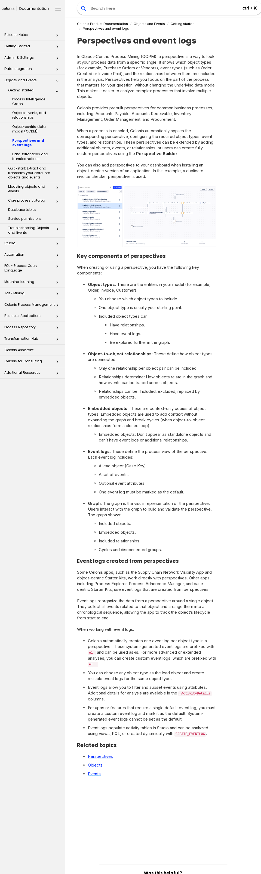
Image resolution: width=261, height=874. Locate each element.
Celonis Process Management (33, 306)
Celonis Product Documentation (102, 24)
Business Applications (33, 317)
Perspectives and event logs (28, 142)
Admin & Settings (33, 59)
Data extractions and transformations (30, 156)
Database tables (22, 209)
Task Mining (33, 295)
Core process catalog (35, 201)
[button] (57, 36)
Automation (33, 256)
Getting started (35, 91)
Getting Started (33, 48)
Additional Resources (33, 374)
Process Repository (33, 329)
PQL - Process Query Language (33, 268)
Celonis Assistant (18, 350)
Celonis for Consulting (33, 363)
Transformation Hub (33, 340)
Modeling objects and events (35, 188)
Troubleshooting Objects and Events (35, 230)
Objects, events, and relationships (29, 115)
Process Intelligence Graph (28, 101)
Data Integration (33, 70)
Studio (33, 244)
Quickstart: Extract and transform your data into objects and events (29, 173)
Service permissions (25, 218)
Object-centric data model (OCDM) (29, 129)
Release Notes (33, 36)
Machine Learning (33, 283)
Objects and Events (33, 82)
